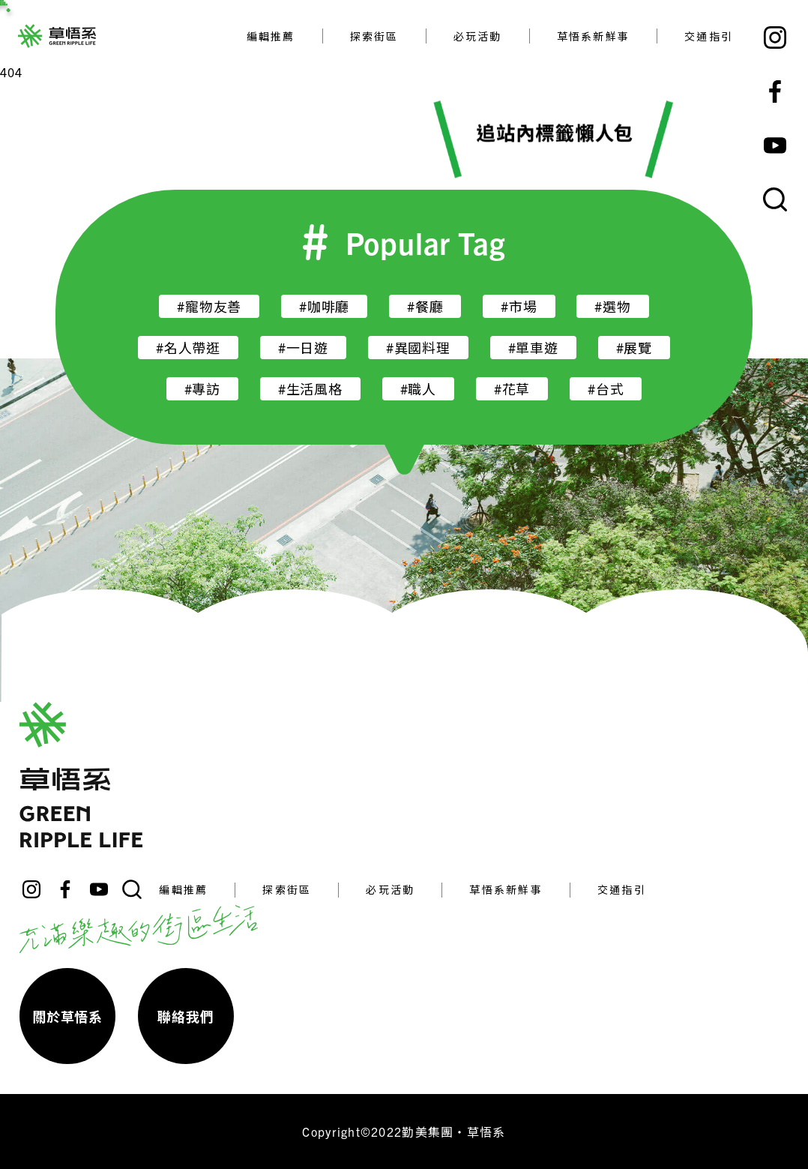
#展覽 (634, 347)
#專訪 (202, 388)
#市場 (519, 306)
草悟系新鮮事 (593, 36)
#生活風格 (310, 388)
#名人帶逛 (188, 347)
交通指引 (708, 36)
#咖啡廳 (324, 306)
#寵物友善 (209, 306)
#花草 (512, 388)
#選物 (612, 306)
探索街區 (374, 36)
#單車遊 (533, 347)
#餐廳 (425, 306)
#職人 (418, 388)
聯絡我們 (185, 1016)
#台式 (606, 388)
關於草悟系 (67, 1016)
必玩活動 (477, 36)
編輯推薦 (271, 36)
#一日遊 (303, 347)
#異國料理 (418, 347)
